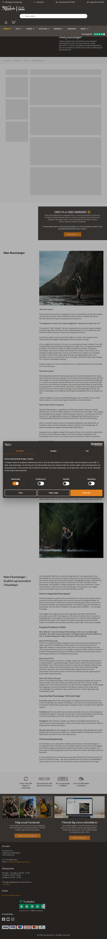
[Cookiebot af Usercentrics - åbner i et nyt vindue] (92, 444)
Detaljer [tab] (53, 451)
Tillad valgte (53, 493)
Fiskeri (29, 29)
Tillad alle (86, 493)
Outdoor (43, 29)
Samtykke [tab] (20, 451)
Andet (83, 29)
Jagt (18, 29)
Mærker (57, 29)
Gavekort (71, 29)
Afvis (21, 493)
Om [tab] (87, 451)
